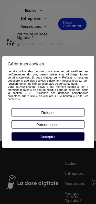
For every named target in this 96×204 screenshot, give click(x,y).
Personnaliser (48, 124)
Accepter (48, 136)
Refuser (48, 112)
